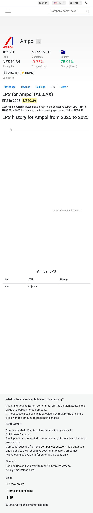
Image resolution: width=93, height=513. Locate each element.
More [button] (63, 87)
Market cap (9, 87)
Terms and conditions (20, 490)
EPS (53, 87)
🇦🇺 (63, 52)
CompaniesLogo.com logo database (62, 446)
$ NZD (74, 3)
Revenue (25, 87)
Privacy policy (15, 484)
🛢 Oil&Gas (10, 72)
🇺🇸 (58, 3)
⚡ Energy (27, 72)
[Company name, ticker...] (69, 11)
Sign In (43, 3)
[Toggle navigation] (8, 11)
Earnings (40, 87)
